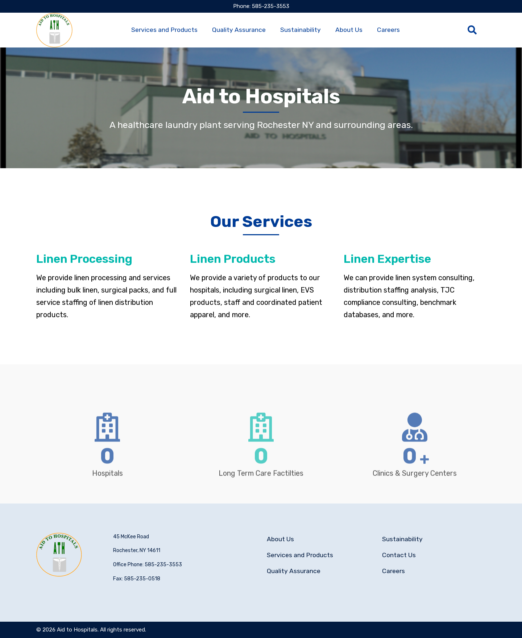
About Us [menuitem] (348, 29)
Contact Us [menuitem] (399, 555)
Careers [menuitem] (388, 29)
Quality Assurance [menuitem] (239, 29)
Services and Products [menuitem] (164, 29)
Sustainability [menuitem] (300, 29)
